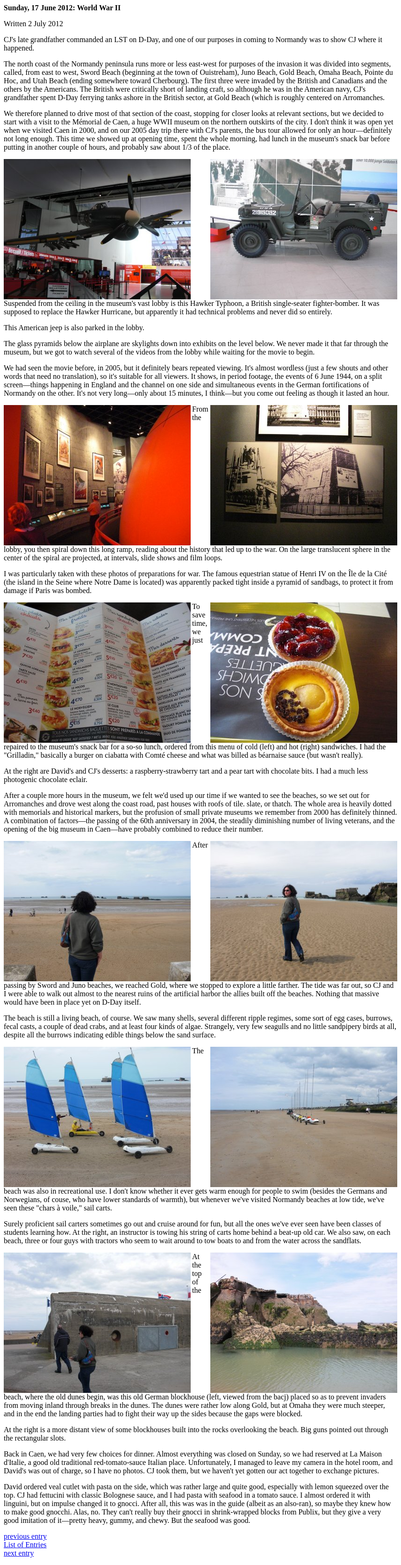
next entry (19, 1553)
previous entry (25, 1536)
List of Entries (25, 1545)
